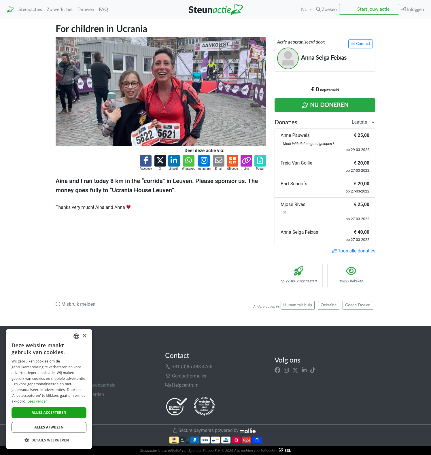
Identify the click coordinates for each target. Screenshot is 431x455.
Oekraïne (329, 305)
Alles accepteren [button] (49, 412)
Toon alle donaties (353, 251)
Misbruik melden (75, 304)
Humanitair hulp (297, 305)
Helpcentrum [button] (182, 385)
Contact (360, 43)
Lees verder (37, 401)
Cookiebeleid (69, 413)
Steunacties (30, 9)
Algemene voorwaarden (80, 394)
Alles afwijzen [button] (49, 427)
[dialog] (49, 389)
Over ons (65, 366)
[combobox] (76, 336)
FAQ (103, 9)
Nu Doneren (325, 105)
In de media (68, 376)
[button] (326, 9)
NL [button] (304, 9)
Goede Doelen (357, 305)
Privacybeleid (69, 403)
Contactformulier (186, 376)
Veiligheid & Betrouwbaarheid (86, 385)
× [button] (84, 336)
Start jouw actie (373, 9)
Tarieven (85, 9)
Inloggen (412, 9)
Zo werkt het (60, 9)
